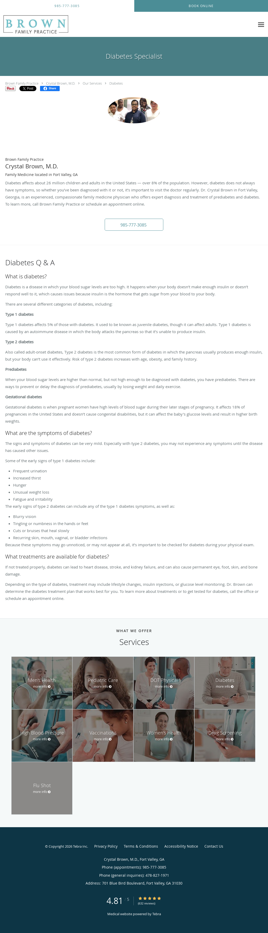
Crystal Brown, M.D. (60, 83)
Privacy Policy (106, 846)
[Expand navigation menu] (261, 24)
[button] (134, 225)
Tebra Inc (80, 846)
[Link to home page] (50, 24)
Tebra (156, 914)
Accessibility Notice (181, 846)
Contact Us (213, 846)
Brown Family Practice (21, 83)
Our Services (92, 83)
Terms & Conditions (141, 846)
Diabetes (116, 83)
